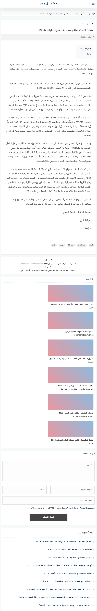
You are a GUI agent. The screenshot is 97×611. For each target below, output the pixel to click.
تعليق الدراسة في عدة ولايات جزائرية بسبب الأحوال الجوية (68, 492)
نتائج (53, 245)
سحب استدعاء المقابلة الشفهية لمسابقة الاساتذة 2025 (69, 468)
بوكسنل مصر (48, 3)
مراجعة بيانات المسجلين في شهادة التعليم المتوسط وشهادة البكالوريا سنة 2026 (59, 508)
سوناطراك (81, 245)
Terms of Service (85, 426)
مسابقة (70, 245)
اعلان (91, 245)
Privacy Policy (71, 426)
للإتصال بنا (67, 595)
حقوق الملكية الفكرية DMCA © (31, 595)
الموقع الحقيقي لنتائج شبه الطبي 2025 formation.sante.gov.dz (65, 524)
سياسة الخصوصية (53, 595)
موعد (62, 245)
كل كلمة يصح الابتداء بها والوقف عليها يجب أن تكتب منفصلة (67, 500)
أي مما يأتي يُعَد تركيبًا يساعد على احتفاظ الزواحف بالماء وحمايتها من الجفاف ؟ (59, 484)
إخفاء (80, 49)
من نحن (78, 595)
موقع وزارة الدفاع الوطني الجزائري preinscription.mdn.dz (69, 476)
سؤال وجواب (87, 23)
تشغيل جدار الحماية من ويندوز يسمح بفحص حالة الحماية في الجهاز (64, 460)
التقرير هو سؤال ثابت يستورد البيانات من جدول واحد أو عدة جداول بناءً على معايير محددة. (55, 516)
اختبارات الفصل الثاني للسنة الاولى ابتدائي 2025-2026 (69, 532)
